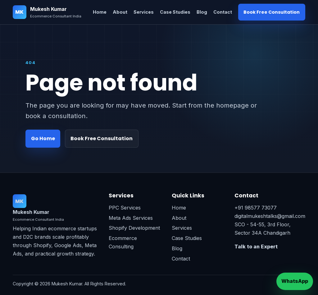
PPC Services (125, 208)
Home (100, 12)
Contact (222, 12)
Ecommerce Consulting (123, 242)
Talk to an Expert (256, 246)
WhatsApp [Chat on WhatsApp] (294, 281)
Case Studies (175, 12)
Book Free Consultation (271, 12)
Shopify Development (134, 228)
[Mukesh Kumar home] (47, 12)
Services (144, 12)
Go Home (43, 138)
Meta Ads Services (131, 218)
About (120, 12)
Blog (202, 12)
